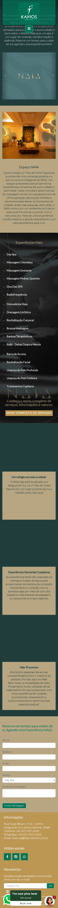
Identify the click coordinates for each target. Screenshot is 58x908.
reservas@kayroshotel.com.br (30, 838)
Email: (5, 763)
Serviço (6, 775)
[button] (5, 75)
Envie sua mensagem (14, 786)
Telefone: (7, 752)
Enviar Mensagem (14, 805)
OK (50, 885)
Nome (5, 740)
